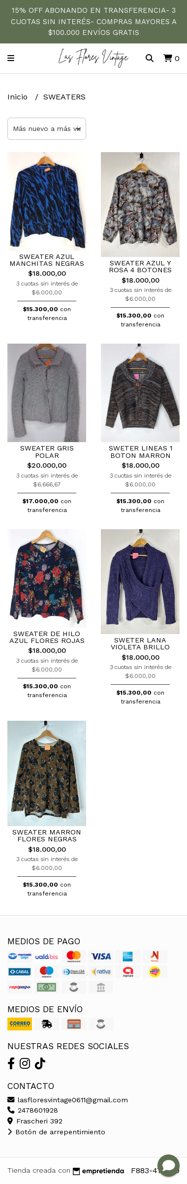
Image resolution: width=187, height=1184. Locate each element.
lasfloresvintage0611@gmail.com (67, 1100)
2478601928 (32, 1110)
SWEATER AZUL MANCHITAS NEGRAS (46, 260)
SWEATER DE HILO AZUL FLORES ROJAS (47, 637)
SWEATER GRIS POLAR (47, 451)
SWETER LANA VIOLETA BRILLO (140, 643)
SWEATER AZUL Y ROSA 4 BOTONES (140, 266)
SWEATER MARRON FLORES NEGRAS (46, 835)
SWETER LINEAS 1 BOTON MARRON (140, 451)
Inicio (18, 96)
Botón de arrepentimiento (56, 1132)
